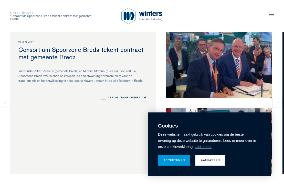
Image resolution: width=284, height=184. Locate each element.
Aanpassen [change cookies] (210, 160)
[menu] (270, 15)
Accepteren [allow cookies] (174, 160)
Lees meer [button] (203, 147)
